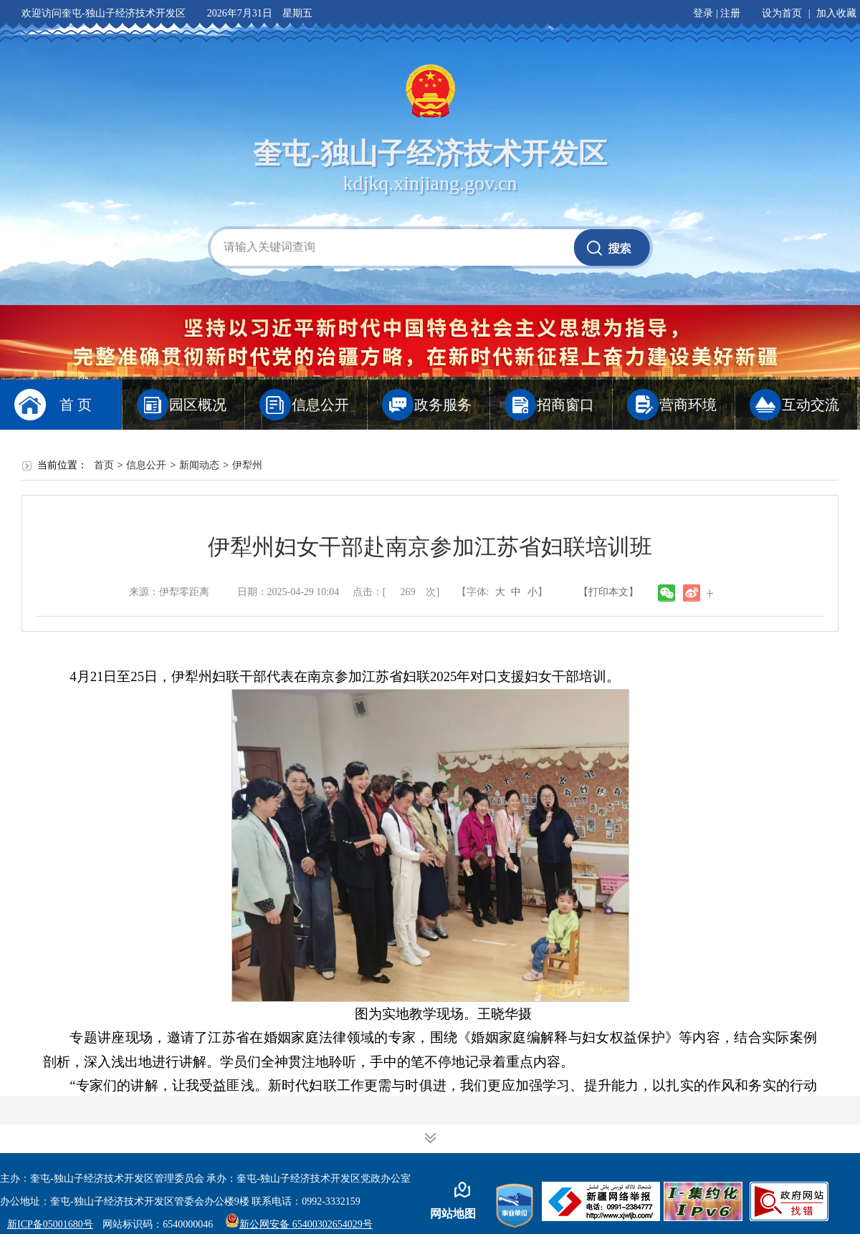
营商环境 (688, 405)
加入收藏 (836, 13)
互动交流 (810, 405)
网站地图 (453, 1214)
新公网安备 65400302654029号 (299, 1224)
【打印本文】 (608, 592)
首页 (104, 465)
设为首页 (782, 13)
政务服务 (443, 405)
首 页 (75, 405)
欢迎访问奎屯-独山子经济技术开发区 (104, 13)
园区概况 (197, 405)
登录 (703, 13)
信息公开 (320, 405)
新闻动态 (199, 465)
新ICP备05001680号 (50, 1224)
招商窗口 (565, 405)
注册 (730, 13)
